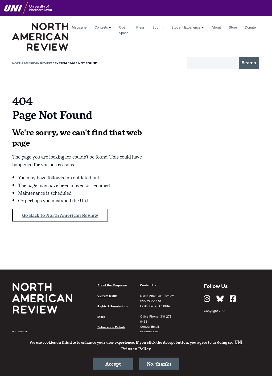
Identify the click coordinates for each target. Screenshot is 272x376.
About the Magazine (112, 286)
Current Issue (107, 296)
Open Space (123, 30)
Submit (158, 27)
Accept (113, 363)
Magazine (79, 27)
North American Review (32, 63)
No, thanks (159, 363)
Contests (101, 27)
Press (140, 27)
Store (233, 27)
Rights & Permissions (112, 306)
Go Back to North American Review (62, 215)
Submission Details (111, 328)
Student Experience (185, 27)
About (216, 27)
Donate (250, 27)
